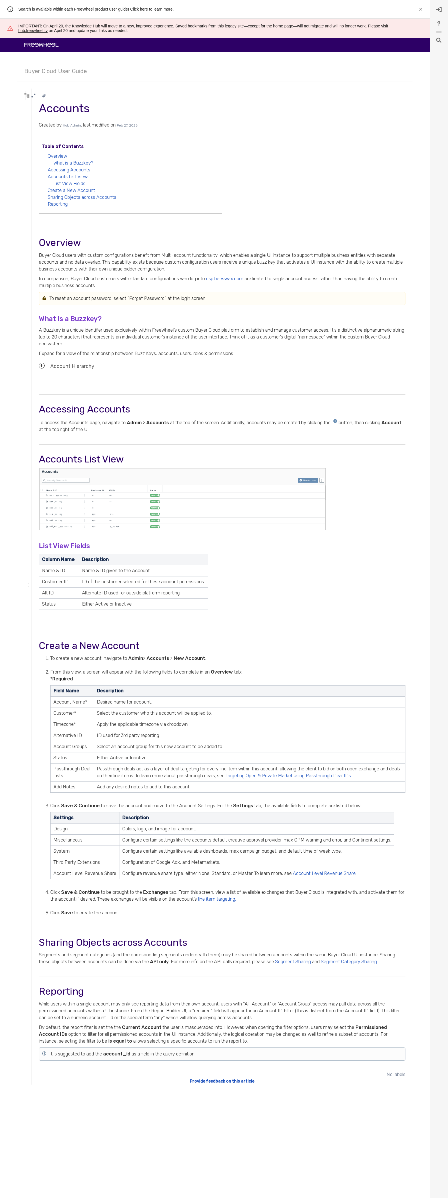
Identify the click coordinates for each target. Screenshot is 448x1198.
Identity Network (48, 228)
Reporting (129, 204)
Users (39, 213)
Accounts (43, 169)
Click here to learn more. (152, 9)
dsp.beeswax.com (296, 278)
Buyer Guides (41, 265)
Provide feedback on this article (257, 1135)
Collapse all (58, 131)
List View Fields (141, 183)
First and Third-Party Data (51, 273)
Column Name (129, 559)
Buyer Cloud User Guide (55, 71)
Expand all (36, 131)
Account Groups (48, 206)
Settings (135, 831)
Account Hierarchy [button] (138, 366)
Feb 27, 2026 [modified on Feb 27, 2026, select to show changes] (198, 125)
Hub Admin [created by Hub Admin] (143, 125)
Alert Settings (45, 199)
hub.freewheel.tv (33, 30)
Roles (39, 221)
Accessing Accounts (140, 170)
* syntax (42, 106)
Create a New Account (143, 190)
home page (283, 26)
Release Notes (42, 251)
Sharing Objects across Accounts (153, 197)
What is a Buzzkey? (145, 163)
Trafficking (39, 147)
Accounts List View (139, 176)
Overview (129, 156)
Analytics (38, 154)
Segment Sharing (151, 1002)
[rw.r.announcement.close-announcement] (420, 9)
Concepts (38, 243)
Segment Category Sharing (207, 1002)
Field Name (138, 691)
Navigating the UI (44, 139)
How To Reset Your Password (62, 184)
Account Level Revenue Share (63, 176)
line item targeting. (368, 933)
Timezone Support (54, 191)
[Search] (58, 95)
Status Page (40, 258)
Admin (36, 161)
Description (166, 559)
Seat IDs (41, 236)
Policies (37, 280)
